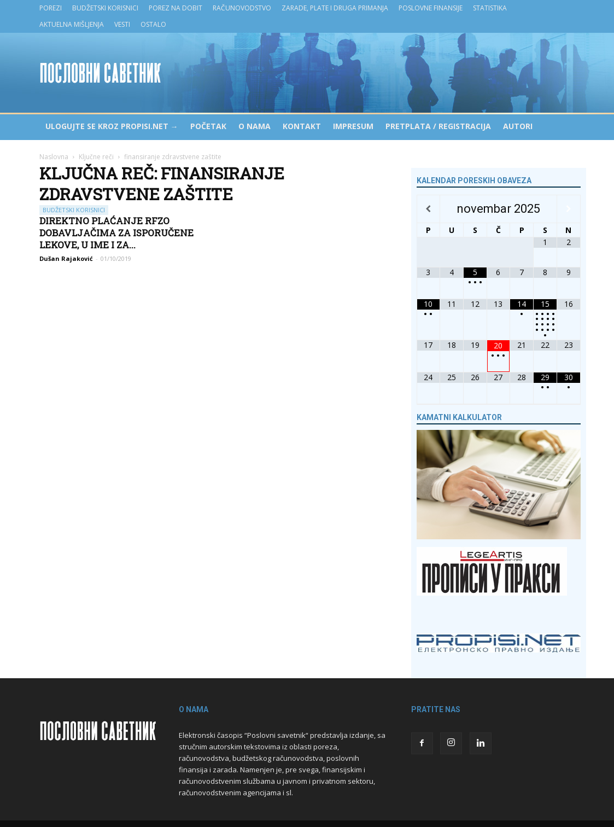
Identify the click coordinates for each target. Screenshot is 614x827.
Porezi (50, 8)
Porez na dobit (175, 8)
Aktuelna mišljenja (71, 24)
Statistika (490, 8)
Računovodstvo (242, 8)
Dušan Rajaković (66, 258)
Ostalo (153, 24)
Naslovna (53, 156)
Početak (208, 126)
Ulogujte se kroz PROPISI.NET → (111, 126)
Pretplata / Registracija (438, 126)
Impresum (353, 126)
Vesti (122, 24)
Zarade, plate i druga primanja (335, 8)
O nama (254, 126)
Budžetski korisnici (105, 8)
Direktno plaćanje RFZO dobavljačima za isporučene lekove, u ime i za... (116, 232)
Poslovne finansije (431, 8)
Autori (518, 126)
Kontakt (302, 126)
